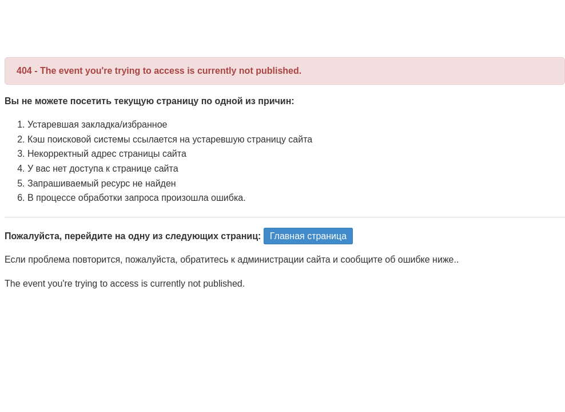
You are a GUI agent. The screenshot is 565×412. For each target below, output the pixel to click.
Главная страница (308, 236)
